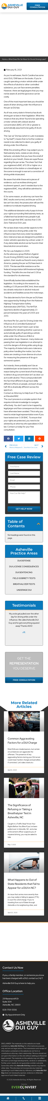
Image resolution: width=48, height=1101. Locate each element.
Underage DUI (24, 590)
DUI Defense (24, 560)
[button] (8, 438)
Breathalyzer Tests (24, 584)
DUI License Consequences (24, 566)
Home (4, 59)
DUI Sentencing (24, 572)
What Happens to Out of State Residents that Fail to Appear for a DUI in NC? (24, 884)
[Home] (8, 1098)
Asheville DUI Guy (19, 1080)
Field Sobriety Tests (24, 578)
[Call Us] (24, 1098)
